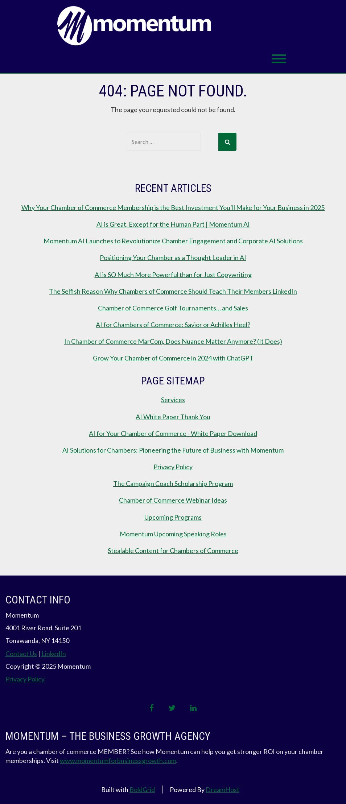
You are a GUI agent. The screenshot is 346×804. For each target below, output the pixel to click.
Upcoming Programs (173, 517)
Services (173, 400)
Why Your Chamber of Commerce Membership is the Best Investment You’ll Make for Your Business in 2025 (173, 207)
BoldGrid (142, 789)
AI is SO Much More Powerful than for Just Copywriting (173, 275)
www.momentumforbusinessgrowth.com (118, 760)
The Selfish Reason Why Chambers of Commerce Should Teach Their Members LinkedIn (173, 291)
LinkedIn (53, 653)
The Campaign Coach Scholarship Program (173, 483)
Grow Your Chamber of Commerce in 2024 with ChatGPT (173, 358)
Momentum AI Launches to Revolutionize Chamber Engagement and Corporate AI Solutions (173, 241)
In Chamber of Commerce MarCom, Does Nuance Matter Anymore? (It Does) (173, 341)
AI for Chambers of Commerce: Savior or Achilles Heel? (173, 325)
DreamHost (222, 789)
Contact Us (21, 653)
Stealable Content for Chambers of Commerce (173, 550)
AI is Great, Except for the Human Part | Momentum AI (173, 224)
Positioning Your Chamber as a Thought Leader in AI (173, 257)
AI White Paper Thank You (173, 417)
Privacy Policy (173, 467)
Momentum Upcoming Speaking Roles (173, 534)
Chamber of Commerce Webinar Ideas (173, 500)
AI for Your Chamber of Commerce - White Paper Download (173, 433)
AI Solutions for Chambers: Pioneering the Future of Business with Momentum (173, 450)
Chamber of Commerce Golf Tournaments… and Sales (173, 308)
